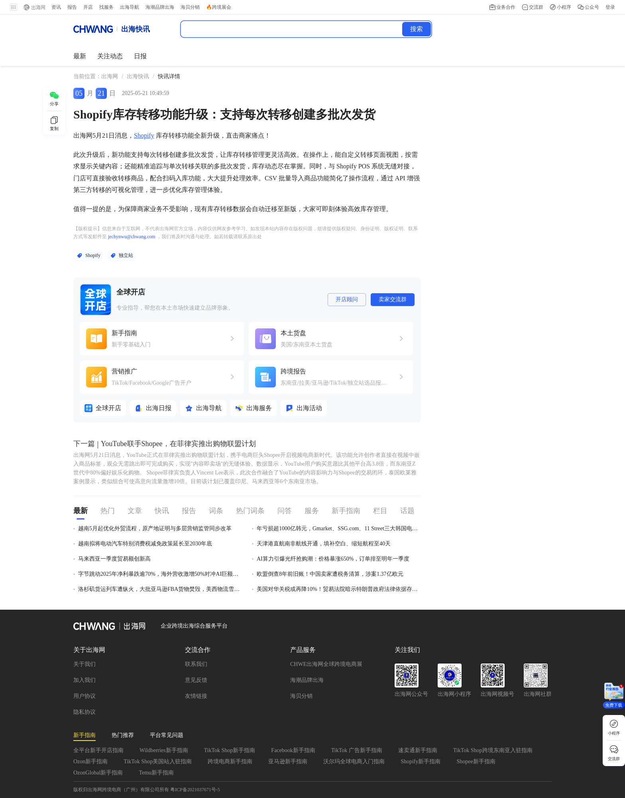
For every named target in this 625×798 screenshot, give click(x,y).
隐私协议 (84, 712)
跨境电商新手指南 (230, 761)
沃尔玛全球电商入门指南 (354, 761)
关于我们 (84, 664)
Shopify (144, 135)
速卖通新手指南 (417, 750)
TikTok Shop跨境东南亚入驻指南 (493, 750)
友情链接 (196, 696)
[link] (109, 76)
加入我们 (84, 680)
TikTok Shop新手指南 (230, 750)
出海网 (109, 76)
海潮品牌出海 (307, 680)
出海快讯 (138, 76)
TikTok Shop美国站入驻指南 (158, 761)
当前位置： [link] (87, 76)
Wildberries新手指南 (164, 750)
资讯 (56, 7)
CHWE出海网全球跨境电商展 (326, 664)
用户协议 (84, 696)
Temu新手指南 (156, 773)
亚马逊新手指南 (287, 761)
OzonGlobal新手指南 (98, 773)
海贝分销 (301, 696)
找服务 (106, 7)
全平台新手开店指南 (98, 750)
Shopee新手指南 (475, 761)
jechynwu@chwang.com (131, 236)
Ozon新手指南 (90, 761)
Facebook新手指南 (293, 750)
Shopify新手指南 (420, 761)
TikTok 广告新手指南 (356, 750)
